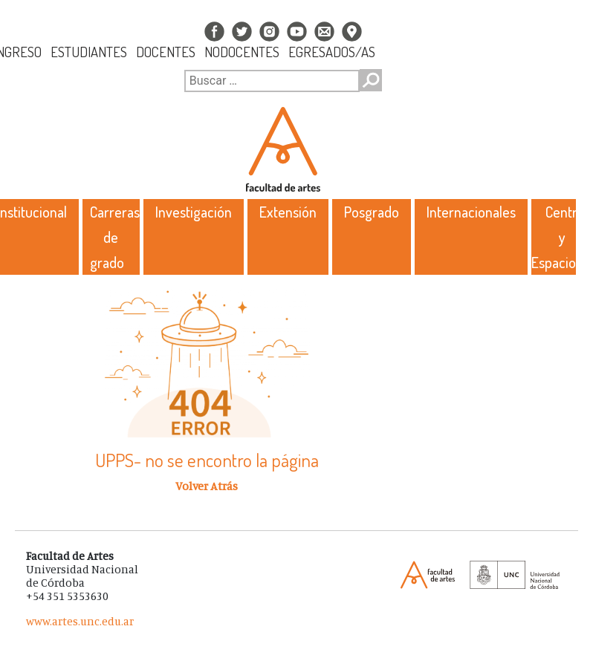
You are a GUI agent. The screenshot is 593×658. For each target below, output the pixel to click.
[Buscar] (272, 81)
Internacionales (471, 211)
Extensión (288, 211)
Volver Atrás (206, 485)
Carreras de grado (115, 237)
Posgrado (371, 211)
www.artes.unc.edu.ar (80, 621)
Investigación (193, 211)
